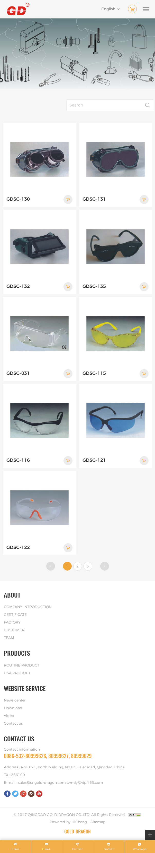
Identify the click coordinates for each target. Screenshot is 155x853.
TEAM (9, 638)
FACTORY (12, 622)
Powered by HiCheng (68, 822)
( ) (133, 8)
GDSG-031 (18, 373)
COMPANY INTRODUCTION (28, 607)
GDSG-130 (18, 199)
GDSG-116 (18, 460)
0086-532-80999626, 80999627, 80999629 (48, 756)
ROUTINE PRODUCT (21, 665)
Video (9, 716)
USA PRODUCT (17, 673)
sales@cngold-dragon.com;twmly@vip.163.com (60, 783)
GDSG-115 (94, 373)
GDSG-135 (94, 286)
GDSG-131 (94, 199)
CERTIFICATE (15, 615)
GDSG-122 (18, 547)
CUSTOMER (14, 630)
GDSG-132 (18, 286)
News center (14, 700)
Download (13, 708)
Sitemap (97, 822)
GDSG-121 (94, 460)
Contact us (13, 723)
